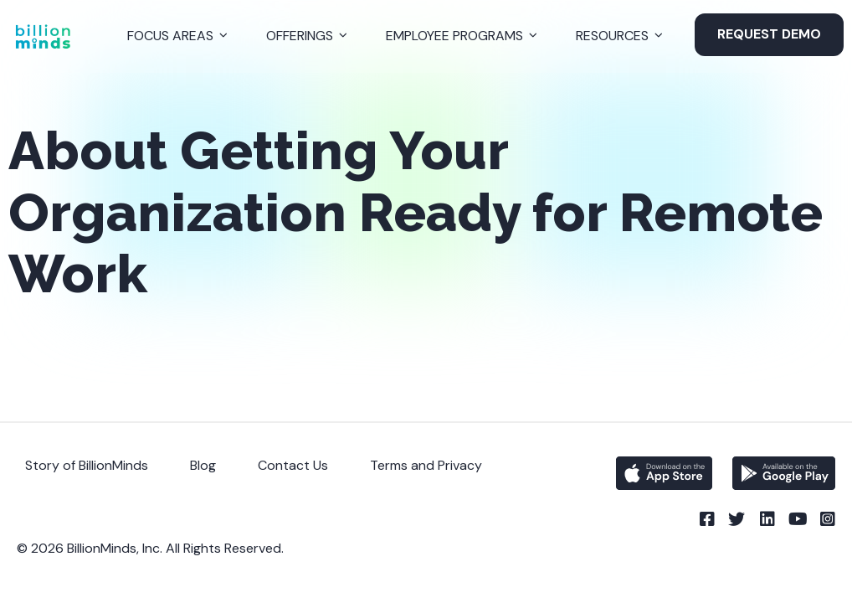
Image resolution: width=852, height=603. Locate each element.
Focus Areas (170, 35)
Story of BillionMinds (86, 465)
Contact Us (293, 465)
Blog (203, 465)
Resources (612, 35)
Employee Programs (454, 35)
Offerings (299, 35)
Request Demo (769, 34)
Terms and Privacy (426, 465)
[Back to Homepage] (42, 36)
